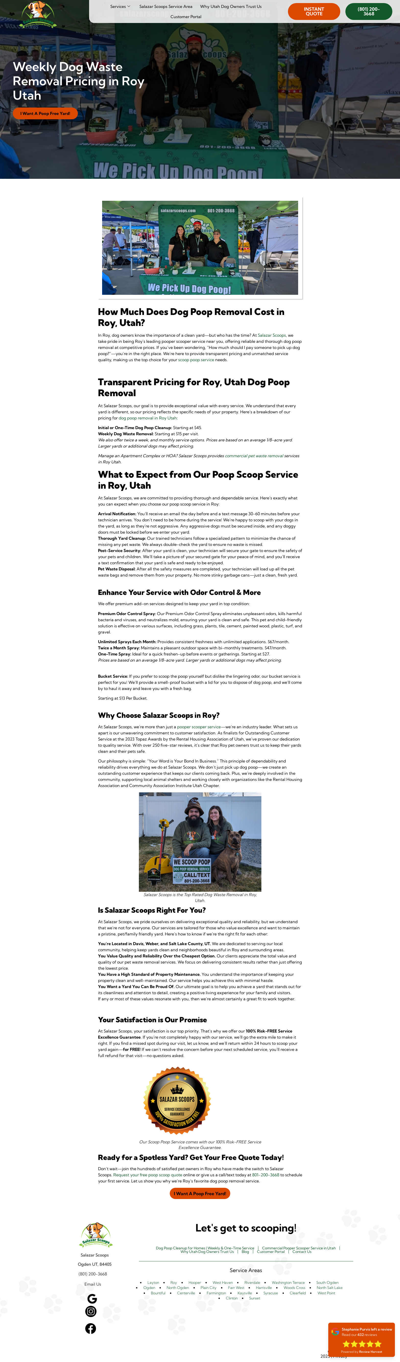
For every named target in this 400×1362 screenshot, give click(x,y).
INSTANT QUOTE (314, 11)
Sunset (254, 1299)
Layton (154, 1283)
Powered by (361, 1352)
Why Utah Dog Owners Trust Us (231, 6)
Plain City (209, 1288)
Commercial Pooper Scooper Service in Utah (306, 1248)
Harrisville (262, 1288)
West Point (324, 1293)
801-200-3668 (265, 1174)
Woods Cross (292, 1288)
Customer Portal (186, 16)
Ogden (150, 1288)
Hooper (192, 1283)
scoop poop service (196, 359)
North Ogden (178, 1288)
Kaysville (245, 1293)
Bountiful (160, 1293)
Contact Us (308, 1252)
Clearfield (297, 1293)
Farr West (235, 1288)
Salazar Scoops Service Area (165, 6)
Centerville (187, 1293)
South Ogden (325, 1283)
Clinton (232, 1299)
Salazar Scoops (272, 335)
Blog (246, 1252)
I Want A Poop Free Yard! (47, 113)
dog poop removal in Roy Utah (148, 417)
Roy (173, 1283)
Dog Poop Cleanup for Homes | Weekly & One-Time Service (200, 1248)
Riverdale (248, 1283)
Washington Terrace (285, 1283)
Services (120, 6)
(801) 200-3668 (369, 11)
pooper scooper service (199, 726)
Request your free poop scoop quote (147, 1174)
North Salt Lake (328, 1288)
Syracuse (270, 1293)
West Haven (219, 1283)
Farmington (218, 1293)
